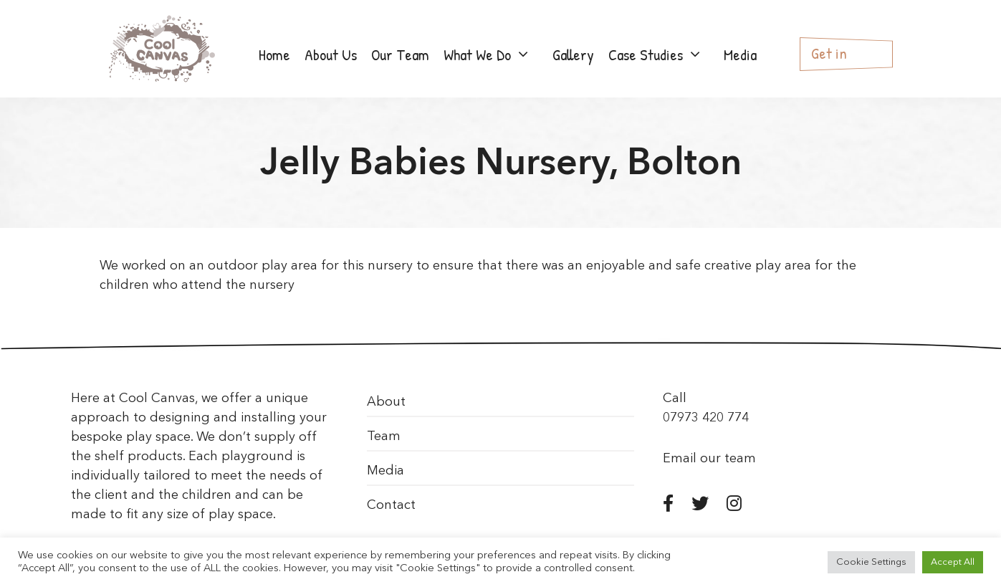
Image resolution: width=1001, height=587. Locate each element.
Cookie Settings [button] (871, 562)
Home (274, 54)
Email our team (709, 458)
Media (740, 54)
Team (384, 436)
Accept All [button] (952, 562)
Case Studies (662, 55)
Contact (391, 505)
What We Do (494, 55)
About (386, 402)
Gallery (573, 54)
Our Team (400, 54)
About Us (331, 54)
